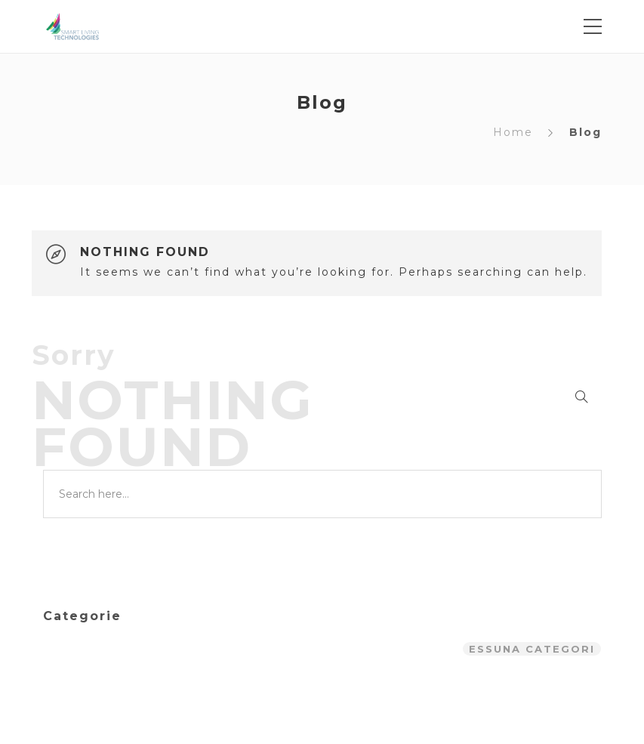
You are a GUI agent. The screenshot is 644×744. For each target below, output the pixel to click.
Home (513, 132)
